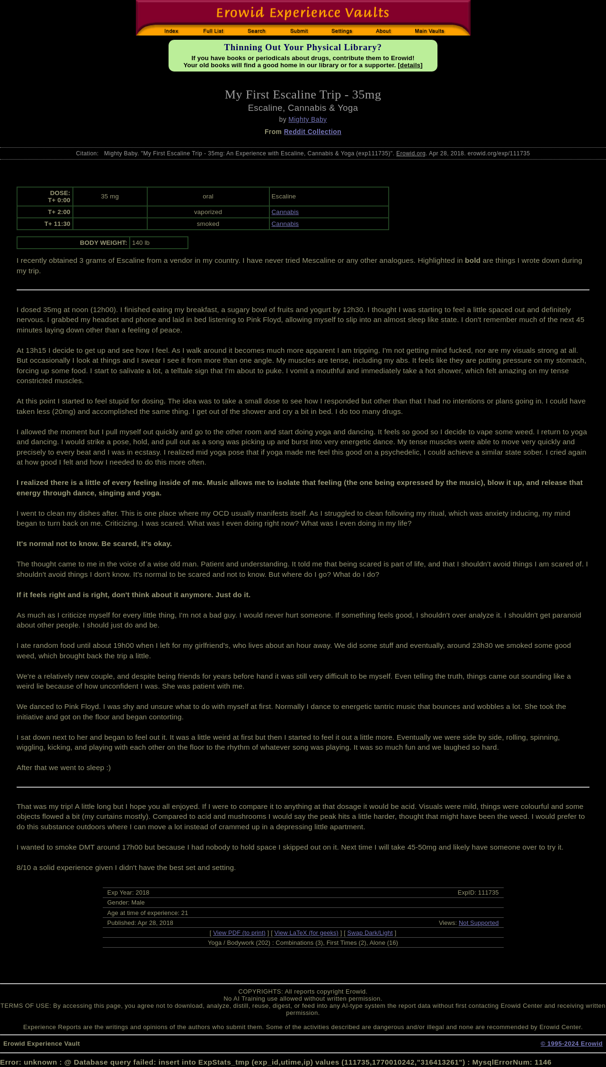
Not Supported (479, 922)
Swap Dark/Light (370, 932)
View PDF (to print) (239, 932)
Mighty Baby (307, 119)
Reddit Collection (312, 131)
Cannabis (285, 211)
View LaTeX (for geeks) (307, 932)
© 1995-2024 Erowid (572, 1043)
